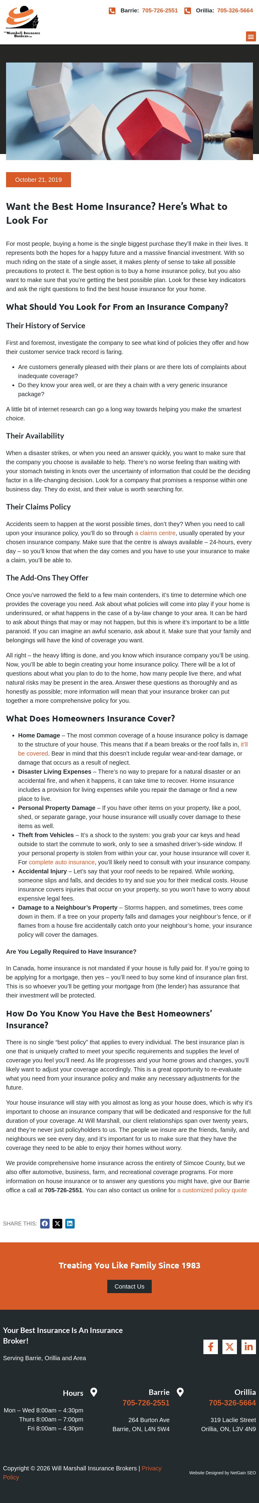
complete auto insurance (62, 862)
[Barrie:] (112, 10)
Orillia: (205, 10)
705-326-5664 (235, 10)
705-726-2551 (160, 10)
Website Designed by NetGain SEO (222, 1472)
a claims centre (155, 533)
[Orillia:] (187, 10)
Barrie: (130, 10)
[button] (251, 36)
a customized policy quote (212, 1190)
